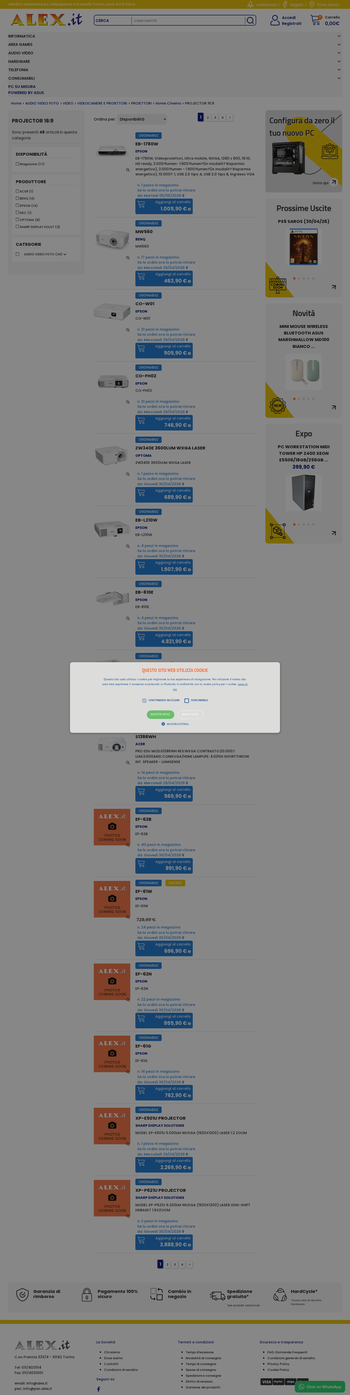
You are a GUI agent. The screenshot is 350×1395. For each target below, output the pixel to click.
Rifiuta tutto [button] (190, 714)
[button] (175, 697)
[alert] (175, 697)
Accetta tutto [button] (160, 714)
